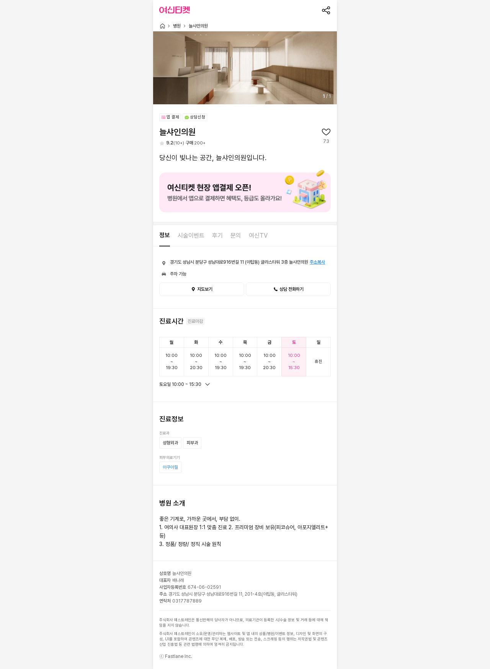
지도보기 (201, 289)
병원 (177, 26)
